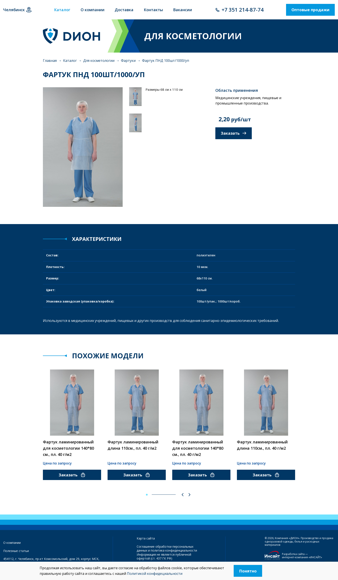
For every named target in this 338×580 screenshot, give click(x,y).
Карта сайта (146, 538)
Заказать (233, 133)
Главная (50, 60)
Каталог (70, 60)
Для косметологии (98, 60)
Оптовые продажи (310, 9)
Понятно (248, 571)
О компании (12, 543)
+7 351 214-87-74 (243, 9)
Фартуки (128, 60)
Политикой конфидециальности (154, 573)
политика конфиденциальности (174, 550)
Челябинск (14, 9)
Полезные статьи (16, 551)
